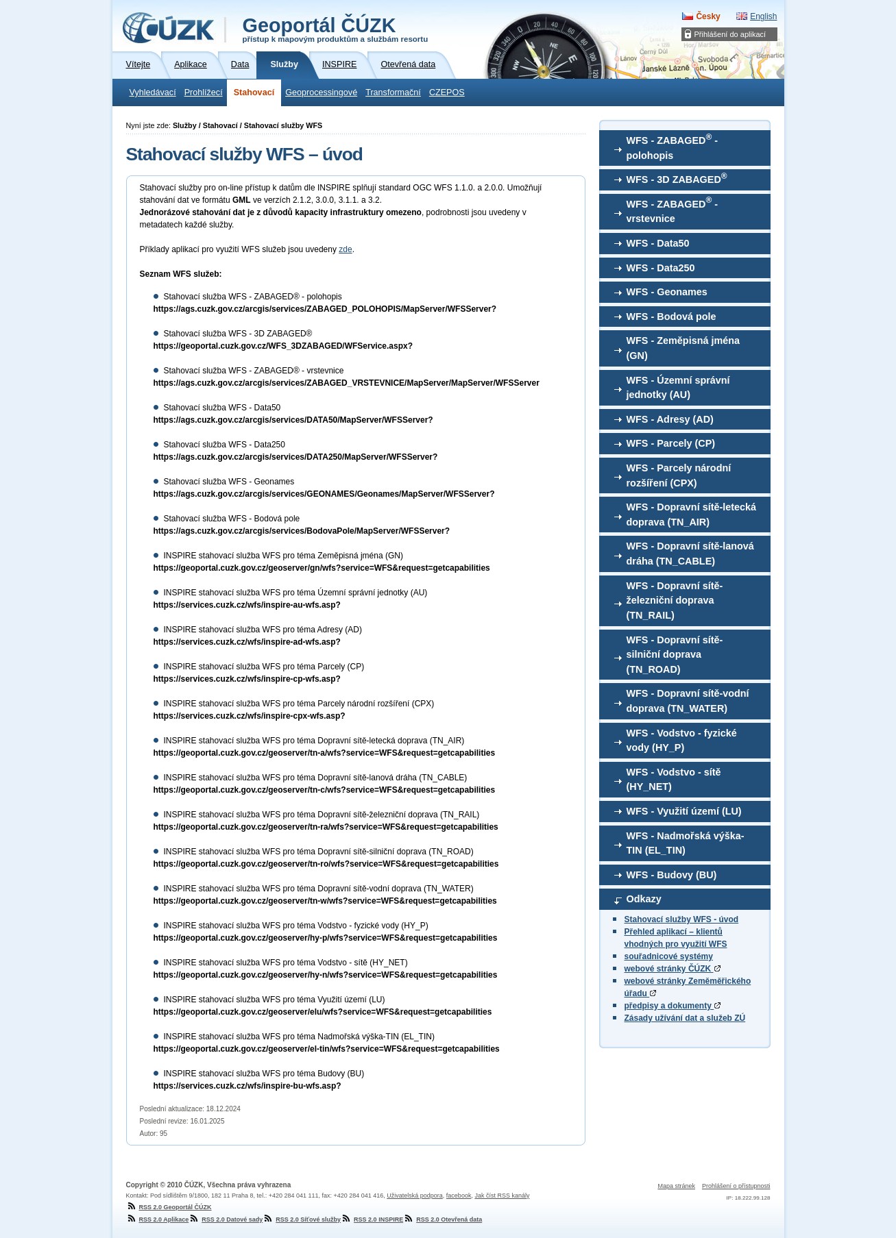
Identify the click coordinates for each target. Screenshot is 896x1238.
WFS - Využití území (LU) (684, 811)
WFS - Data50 (658, 243)
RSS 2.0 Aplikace (157, 1219)
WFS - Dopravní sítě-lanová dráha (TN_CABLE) (690, 554)
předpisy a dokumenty (673, 1006)
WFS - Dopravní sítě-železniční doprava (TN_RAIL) (675, 600)
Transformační (393, 92)
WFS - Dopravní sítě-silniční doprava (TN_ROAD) (675, 654)
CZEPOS (447, 92)
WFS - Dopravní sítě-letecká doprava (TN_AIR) (692, 515)
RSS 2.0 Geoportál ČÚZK (169, 1207)
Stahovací (254, 92)
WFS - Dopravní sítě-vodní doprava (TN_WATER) (688, 701)
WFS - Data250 (661, 267)
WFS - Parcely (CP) (671, 443)
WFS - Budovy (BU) (672, 874)
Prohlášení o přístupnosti (736, 1186)
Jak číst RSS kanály (501, 1195)
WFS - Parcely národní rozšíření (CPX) (679, 475)
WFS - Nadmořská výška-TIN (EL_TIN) (685, 843)
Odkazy (644, 898)
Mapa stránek (676, 1186)
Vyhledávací (153, 92)
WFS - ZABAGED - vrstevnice (672, 209)
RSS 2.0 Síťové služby (302, 1219)
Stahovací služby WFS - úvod (682, 919)
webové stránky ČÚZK (673, 969)
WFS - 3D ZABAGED (677, 178)
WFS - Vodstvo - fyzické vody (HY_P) (682, 741)
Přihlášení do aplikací (730, 34)
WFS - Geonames (667, 291)
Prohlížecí (203, 92)
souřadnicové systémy (669, 956)
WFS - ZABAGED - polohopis (672, 146)
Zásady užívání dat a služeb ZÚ (685, 1018)
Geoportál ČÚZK (335, 28)
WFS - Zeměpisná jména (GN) (683, 348)
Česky (708, 16)
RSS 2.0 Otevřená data (442, 1219)
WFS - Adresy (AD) (670, 419)
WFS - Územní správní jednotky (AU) (678, 388)
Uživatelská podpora (415, 1195)
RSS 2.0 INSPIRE (372, 1219)
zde (345, 249)
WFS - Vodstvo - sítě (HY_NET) (674, 780)
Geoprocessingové (321, 92)
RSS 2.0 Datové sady (226, 1219)
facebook (459, 1195)
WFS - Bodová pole (671, 316)
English (763, 16)
